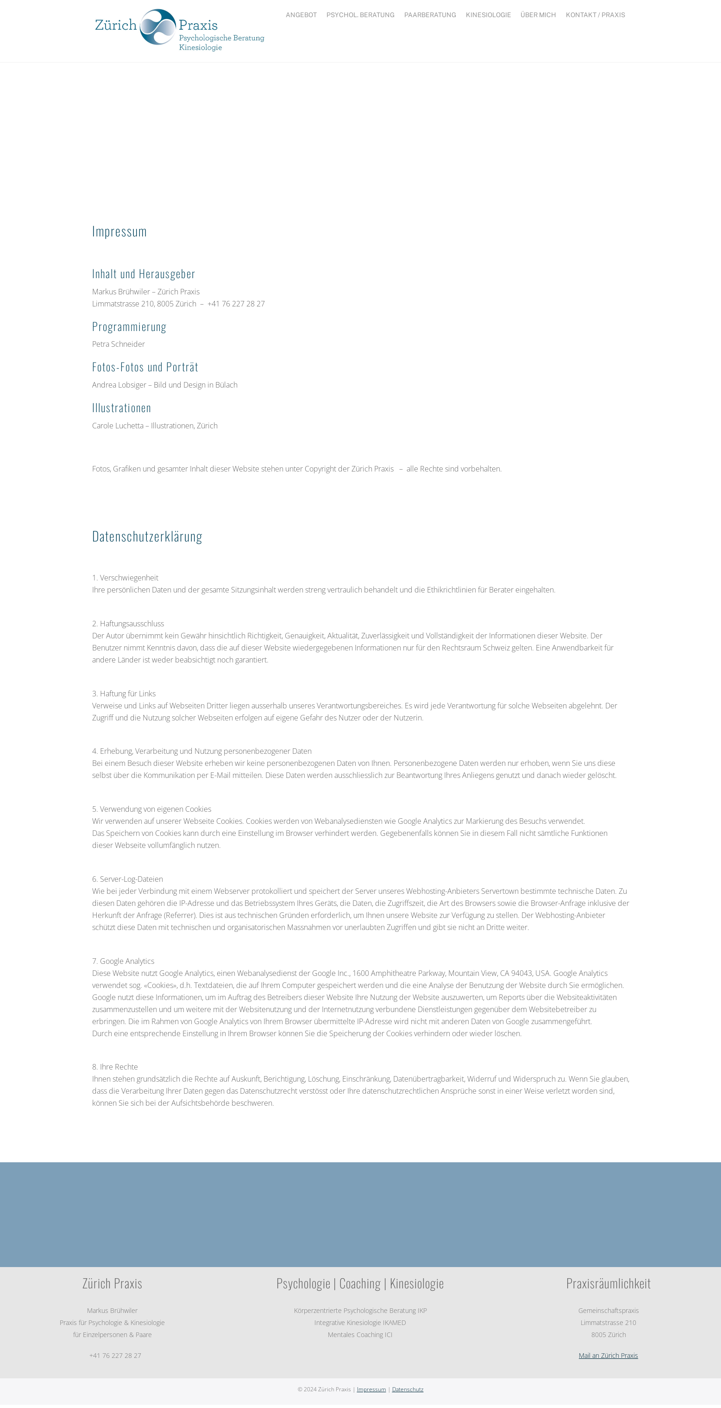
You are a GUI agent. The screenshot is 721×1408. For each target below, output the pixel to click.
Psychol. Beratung (360, 15)
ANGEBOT (301, 15)
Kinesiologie (488, 15)
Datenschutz (408, 1392)
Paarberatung (430, 15)
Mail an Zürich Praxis (608, 1358)
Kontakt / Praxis (595, 15)
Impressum (371, 1392)
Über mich (538, 15)
